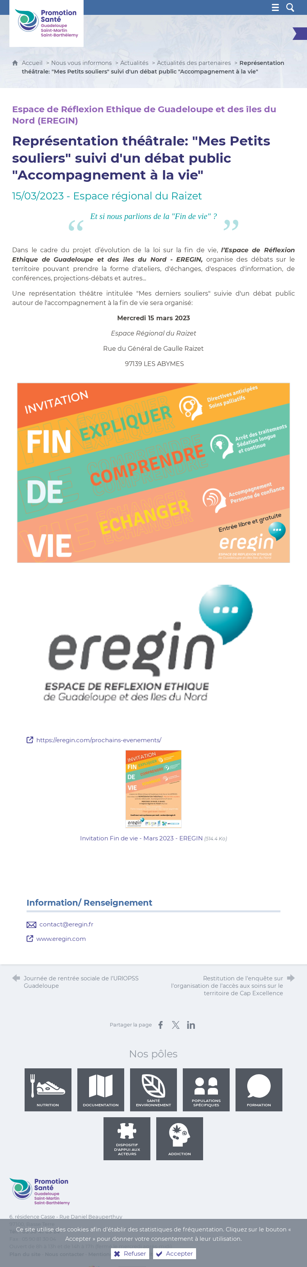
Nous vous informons (81, 62)
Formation (259, 1090)
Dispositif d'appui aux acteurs (127, 1139)
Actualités (134, 62)
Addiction (179, 1139)
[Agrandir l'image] (153, 472)
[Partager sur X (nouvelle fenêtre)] (175, 1025)
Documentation (101, 1090)
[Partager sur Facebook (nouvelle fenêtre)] (160, 1025)
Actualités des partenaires (194, 62)
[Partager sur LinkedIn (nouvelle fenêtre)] (191, 1025)
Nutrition (48, 1090)
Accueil (33, 62)
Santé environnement (153, 1090)
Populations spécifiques (206, 1090)
